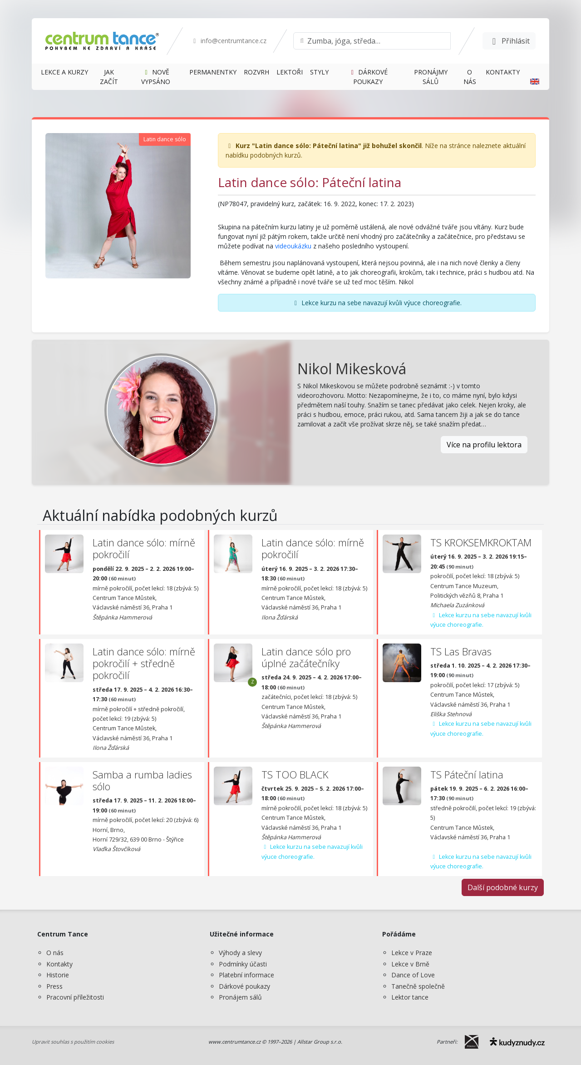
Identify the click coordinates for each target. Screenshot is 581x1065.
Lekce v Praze (411, 952)
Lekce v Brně (410, 964)
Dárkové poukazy (244, 986)
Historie (57, 975)
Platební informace (246, 975)
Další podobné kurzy (503, 887)
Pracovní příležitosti (75, 997)
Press (54, 986)
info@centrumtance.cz (228, 40)
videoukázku (294, 246)
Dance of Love (413, 975)
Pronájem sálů (240, 997)
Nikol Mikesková (351, 368)
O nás (55, 952)
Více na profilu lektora (484, 445)
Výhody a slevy (240, 952)
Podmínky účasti (243, 964)
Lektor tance (409, 997)
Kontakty (59, 964)
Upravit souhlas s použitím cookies (73, 1041)
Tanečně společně (418, 986)
